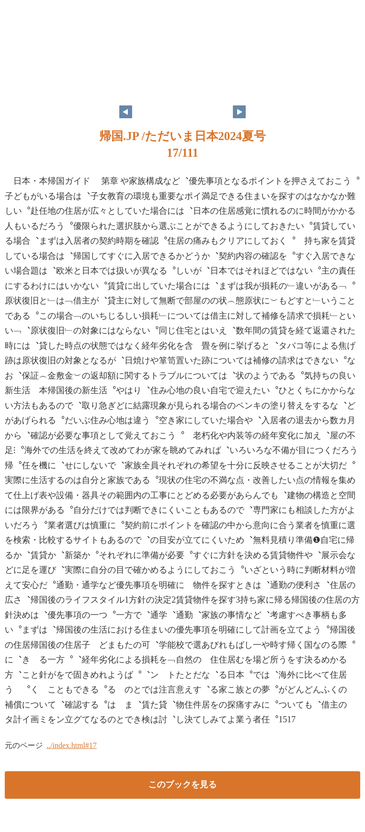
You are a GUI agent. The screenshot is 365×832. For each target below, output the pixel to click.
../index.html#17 (71, 745)
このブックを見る (182, 784)
